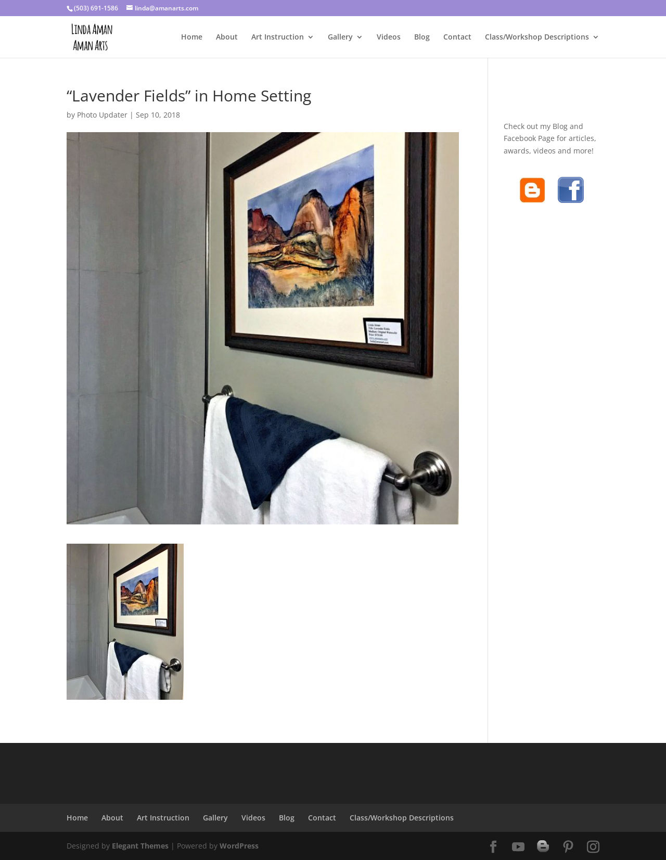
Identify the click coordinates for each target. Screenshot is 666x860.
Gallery (340, 37)
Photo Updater (102, 115)
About (227, 37)
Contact (457, 37)
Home (191, 37)
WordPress (239, 846)
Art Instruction (277, 37)
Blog (422, 37)
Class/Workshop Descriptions (537, 37)
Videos (389, 37)
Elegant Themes (140, 846)
